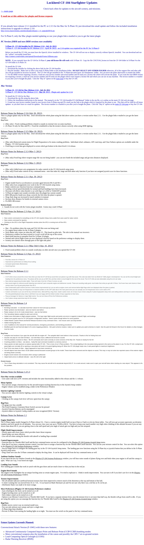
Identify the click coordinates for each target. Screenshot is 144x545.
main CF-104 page (121, 104)
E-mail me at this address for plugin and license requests (27, 16)
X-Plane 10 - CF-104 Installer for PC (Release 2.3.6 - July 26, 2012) (31, 46)
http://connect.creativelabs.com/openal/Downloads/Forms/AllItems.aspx (31, 56)
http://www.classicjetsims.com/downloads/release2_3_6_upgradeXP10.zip (28, 31)
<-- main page (7, 11)
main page (60, 79)
